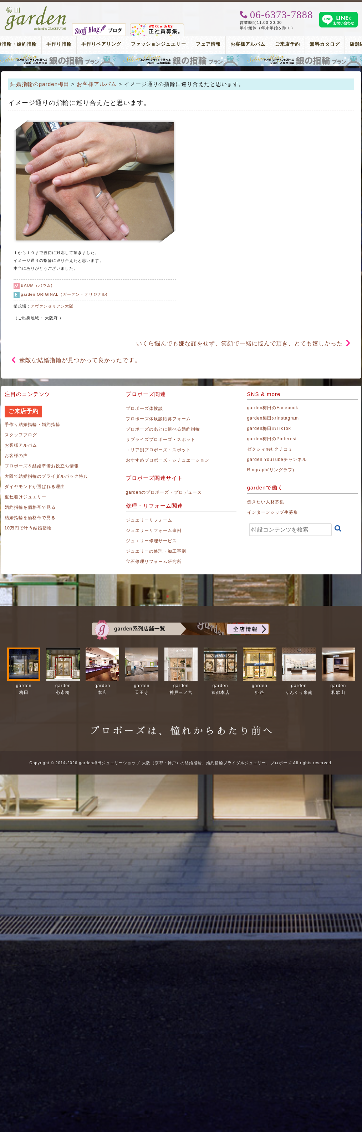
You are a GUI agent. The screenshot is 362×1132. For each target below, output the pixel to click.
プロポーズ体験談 (144, 408)
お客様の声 (16, 455)
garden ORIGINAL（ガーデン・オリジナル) (64, 294)
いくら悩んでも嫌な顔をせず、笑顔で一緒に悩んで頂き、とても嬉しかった (239, 343)
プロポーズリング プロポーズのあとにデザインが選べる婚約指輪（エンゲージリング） (181, 60)
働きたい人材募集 (265, 501)
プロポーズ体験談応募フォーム (158, 418)
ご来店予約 (287, 44)
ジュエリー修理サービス (151, 540)
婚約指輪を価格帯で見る (30, 507)
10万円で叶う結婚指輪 (28, 528)
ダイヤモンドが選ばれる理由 (35, 486)
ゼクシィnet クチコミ (270, 449)
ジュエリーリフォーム (149, 520)
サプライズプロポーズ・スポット (161, 439)
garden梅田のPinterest (272, 438)
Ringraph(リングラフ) (270, 469)
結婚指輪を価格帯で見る (30, 517)
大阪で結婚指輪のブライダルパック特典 (46, 476)
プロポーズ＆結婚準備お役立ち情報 (42, 465)
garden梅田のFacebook (273, 407)
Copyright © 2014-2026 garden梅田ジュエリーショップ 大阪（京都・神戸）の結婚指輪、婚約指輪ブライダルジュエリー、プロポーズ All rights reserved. (180, 763)
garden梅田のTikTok (269, 428)
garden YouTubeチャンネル (277, 459)
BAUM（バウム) (37, 285)
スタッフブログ (21, 434)
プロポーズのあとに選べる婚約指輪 (163, 429)
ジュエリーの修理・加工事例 (156, 551)
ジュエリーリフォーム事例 (154, 530)
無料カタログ (325, 44)
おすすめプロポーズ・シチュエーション (168, 460)
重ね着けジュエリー (25, 496)
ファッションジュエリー (158, 44)
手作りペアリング (101, 44)
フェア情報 (208, 44)
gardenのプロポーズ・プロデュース (164, 492)
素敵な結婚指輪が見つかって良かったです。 (80, 360)
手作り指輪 (58, 44)
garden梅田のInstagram (273, 418)
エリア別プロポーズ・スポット (158, 449)
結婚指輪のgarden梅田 (40, 84)
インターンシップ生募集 (273, 512)
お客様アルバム (247, 44)
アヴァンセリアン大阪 (52, 306)
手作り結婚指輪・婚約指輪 (33, 424)
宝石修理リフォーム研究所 (154, 561)
